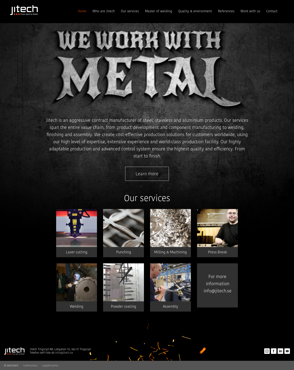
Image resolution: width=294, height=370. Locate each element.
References (226, 11)
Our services (130, 11)
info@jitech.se (218, 291)
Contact (271, 11)
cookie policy (30, 365)
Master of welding (158, 11)
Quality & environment (195, 11)
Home (82, 11)
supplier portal (50, 365)
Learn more (147, 174)
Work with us (250, 11)
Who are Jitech (103, 11)
